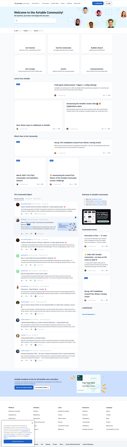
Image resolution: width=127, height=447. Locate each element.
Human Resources (39, 422)
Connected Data (13, 429)
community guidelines (100, 201)
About (108, 411)
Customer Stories (63, 426)
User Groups (45, 3)
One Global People (26, 204)
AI (9, 426)
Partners (85, 411)
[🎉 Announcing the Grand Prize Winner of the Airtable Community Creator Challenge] (64, 173)
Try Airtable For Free (112, 429)
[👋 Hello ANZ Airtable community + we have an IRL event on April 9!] (96, 262)
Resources (85, 408)
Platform (11, 408)
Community (86, 422)
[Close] (32, 433)
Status (108, 422)
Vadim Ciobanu (25, 319)
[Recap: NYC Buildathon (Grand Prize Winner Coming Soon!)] (63, 147)
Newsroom (109, 426)
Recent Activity (19, 199)
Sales (35, 426)
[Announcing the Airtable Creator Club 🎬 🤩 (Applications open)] (88, 116)
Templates (85, 426)
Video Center (62, 418)
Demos (60, 422)
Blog (107, 418)
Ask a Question (100, 205)
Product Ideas (55, 3)
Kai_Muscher (24, 286)
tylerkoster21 (24, 255)
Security (36, 444)
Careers (108, 415)
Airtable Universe (87, 429)
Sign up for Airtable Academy (24, 387)
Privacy (55, 444)
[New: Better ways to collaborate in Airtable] (38, 116)
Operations (36, 418)
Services (85, 415)
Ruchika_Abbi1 (25, 302)
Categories (28, 199)
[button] (98, 3)
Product (35, 411)
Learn (60, 408)
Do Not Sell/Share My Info (73, 444)
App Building (12, 422)
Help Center (77, 3)
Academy (69, 3)
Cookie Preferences (88, 444)
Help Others (37, 199)
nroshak (23, 335)
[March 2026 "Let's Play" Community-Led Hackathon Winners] (30, 173)
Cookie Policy (25, 441)
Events (63, 3)
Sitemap (48, 444)
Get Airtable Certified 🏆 (42, 387)
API (42, 444)
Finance (35, 429)
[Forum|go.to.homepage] (22, 3)
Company (109, 408)
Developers (85, 418)
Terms (61, 444)
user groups (97, 203)
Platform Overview (14, 411)
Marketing (36, 415)
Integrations (12, 415)
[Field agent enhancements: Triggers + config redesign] (63, 90)
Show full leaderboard (89, 314)
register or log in (97, 199)
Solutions (36, 408)
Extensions (11, 418)
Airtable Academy (63, 411)
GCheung (23, 219)
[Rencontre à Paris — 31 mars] (96, 240)
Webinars (61, 429)
